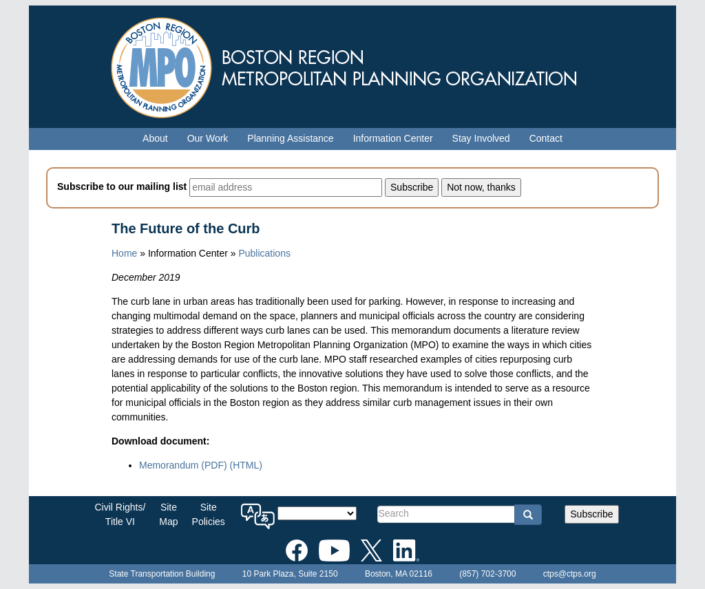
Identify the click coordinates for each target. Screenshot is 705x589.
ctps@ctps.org (569, 574)
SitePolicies (208, 514)
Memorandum (183, 465)
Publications (264, 253)
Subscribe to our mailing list (122, 186)
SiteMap (168, 514)
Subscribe (591, 514)
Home (124, 253)
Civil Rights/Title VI (119, 514)
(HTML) (245, 465)
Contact (545, 138)
